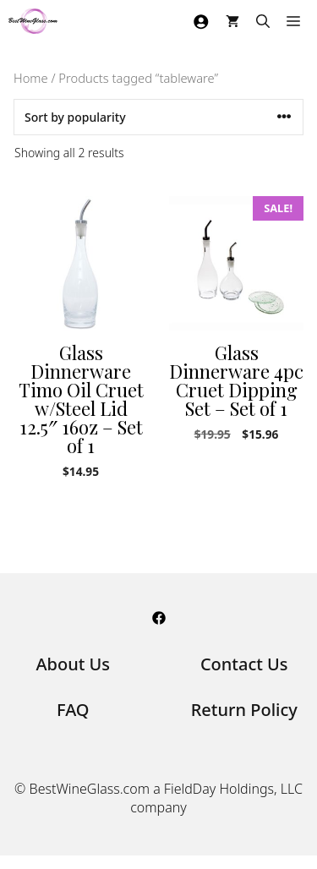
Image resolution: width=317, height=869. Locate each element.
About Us (73, 664)
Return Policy (244, 709)
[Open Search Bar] (263, 21)
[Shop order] (158, 117)
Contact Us (244, 664)
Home (31, 77)
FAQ (73, 709)
